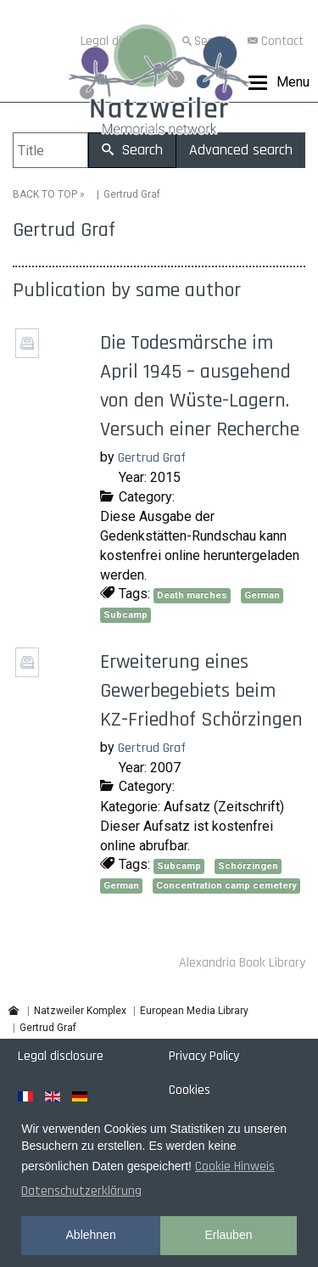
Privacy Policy (204, 1056)
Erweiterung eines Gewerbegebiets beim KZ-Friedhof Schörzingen (201, 690)
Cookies (189, 1090)
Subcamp (125, 614)
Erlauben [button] (228, 1235)
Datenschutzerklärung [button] (81, 1191)
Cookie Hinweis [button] (235, 1166)
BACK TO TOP (45, 194)
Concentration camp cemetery (226, 885)
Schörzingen (248, 866)
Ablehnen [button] (91, 1235)
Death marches (192, 595)
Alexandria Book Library (242, 963)
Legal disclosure (60, 1056)
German (262, 595)
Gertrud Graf (152, 458)
